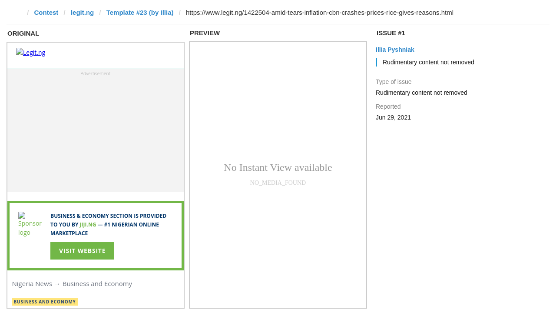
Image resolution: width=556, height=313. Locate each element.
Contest (46, 12)
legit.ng (82, 12)
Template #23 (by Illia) (140, 12)
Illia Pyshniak (395, 49)
